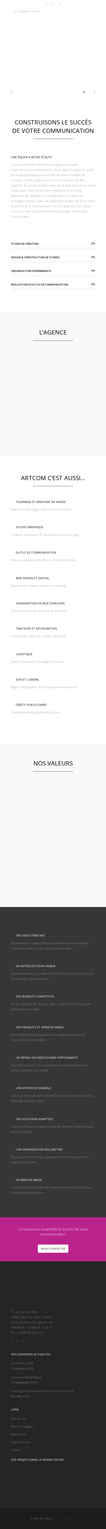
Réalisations (18, 1434)
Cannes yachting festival (26, 1377)
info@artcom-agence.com (36, 1322)
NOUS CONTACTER (53, 1248)
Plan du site (18, 1419)
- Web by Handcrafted (64, 1518)
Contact (16, 1450)
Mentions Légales (22, 1426)
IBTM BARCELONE (22, 1363)
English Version (20, 1442)
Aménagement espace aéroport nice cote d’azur (42, 1391)
